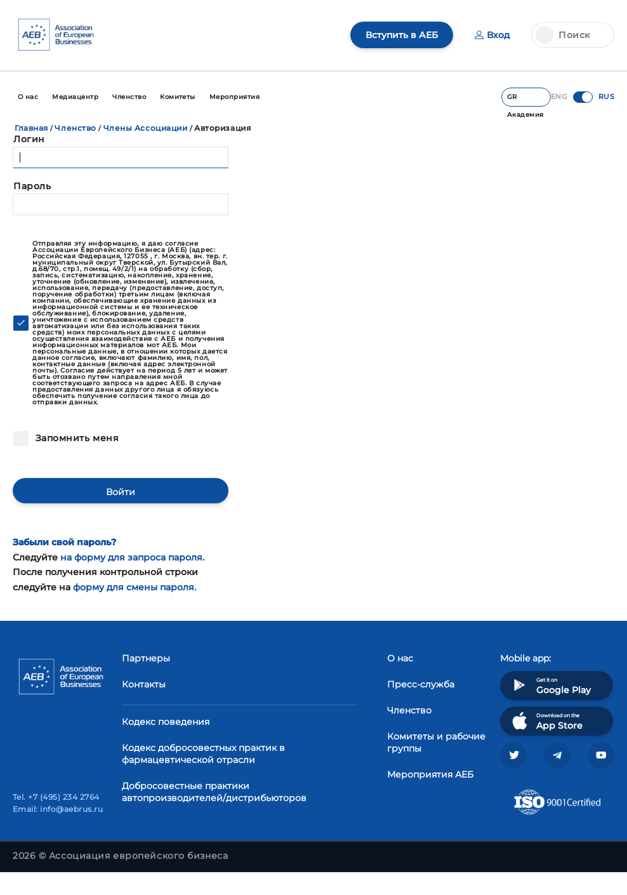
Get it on (550, 685)
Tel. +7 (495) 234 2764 (56, 797)
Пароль (32, 186)
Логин (29, 139)
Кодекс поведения (165, 721)
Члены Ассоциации (145, 128)
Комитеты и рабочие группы (436, 742)
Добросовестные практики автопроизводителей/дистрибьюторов (214, 792)
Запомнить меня (75, 438)
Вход (492, 35)
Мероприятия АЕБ (430, 774)
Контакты (144, 684)
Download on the (546, 720)
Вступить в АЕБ (402, 35)
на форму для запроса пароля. (132, 557)
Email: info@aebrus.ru (58, 809)
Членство (75, 128)
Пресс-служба (420, 684)
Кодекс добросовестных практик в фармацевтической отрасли (203, 754)
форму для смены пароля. (134, 587)
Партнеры (146, 658)
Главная (31, 128)
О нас (400, 658)
